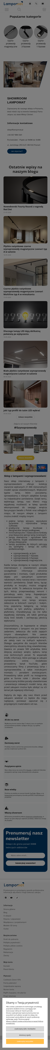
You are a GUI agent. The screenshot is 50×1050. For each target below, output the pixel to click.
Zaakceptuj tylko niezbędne (25, 1029)
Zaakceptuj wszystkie (25, 1041)
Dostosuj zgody (25, 1035)
